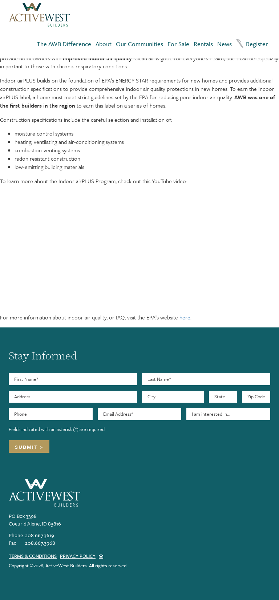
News (224, 43)
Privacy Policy (78, 556)
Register (257, 43)
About (104, 43)
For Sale (178, 43)
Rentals (203, 43)
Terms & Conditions (33, 556)
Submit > (29, 447)
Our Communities (139, 43)
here (184, 317)
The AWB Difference (64, 43)
